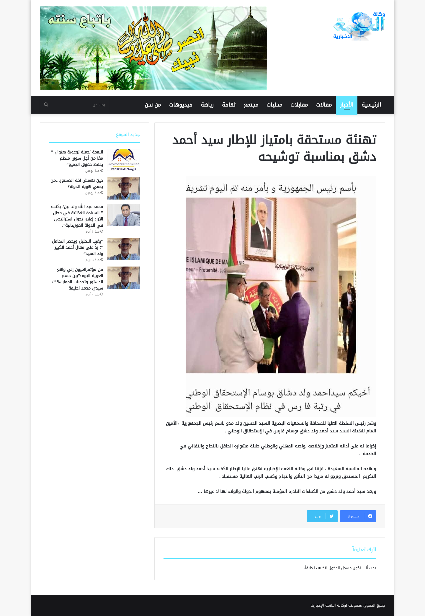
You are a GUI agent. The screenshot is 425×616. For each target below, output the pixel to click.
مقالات (324, 105)
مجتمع (251, 105)
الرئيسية (371, 105)
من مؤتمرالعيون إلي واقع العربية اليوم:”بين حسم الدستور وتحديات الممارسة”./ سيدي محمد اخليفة (77, 279)
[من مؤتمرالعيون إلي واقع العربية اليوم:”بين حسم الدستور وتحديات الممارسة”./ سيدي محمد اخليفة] (123, 278)
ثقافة (229, 105)
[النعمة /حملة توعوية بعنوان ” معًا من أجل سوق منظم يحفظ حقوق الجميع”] (123, 160)
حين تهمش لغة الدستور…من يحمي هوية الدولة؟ (76, 184)
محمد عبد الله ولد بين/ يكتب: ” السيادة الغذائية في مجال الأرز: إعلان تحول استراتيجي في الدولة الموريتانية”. (77, 216)
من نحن (153, 105)
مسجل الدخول (340, 567)
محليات (274, 105)
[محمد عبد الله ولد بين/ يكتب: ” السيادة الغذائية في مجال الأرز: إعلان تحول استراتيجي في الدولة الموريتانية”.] (123, 215)
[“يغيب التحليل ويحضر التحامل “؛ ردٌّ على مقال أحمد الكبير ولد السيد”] (123, 249)
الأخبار (346, 105)
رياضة (207, 105)
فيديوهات (180, 105)
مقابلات (299, 105)
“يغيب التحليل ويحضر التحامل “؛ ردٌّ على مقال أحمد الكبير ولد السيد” (77, 247)
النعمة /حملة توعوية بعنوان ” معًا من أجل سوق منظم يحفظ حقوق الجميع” (77, 158)
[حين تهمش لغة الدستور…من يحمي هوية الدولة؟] (123, 188)
